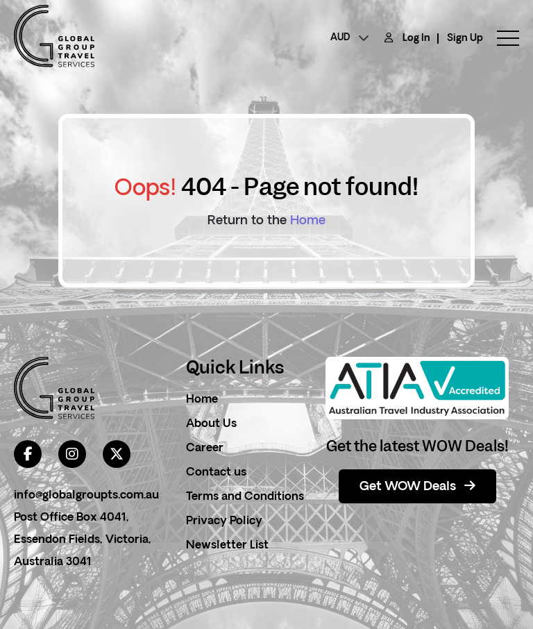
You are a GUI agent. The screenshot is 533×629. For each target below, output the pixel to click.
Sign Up (465, 38)
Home (307, 221)
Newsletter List (227, 545)
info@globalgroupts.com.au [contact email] (86, 495)
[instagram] (72, 454)
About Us (211, 424)
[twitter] (116, 454)
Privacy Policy (224, 521)
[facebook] (28, 454)
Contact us (216, 472)
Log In (416, 38)
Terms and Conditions (245, 497)
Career (204, 448)
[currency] (350, 38)
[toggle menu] (501, 38)
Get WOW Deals (417, 487)
